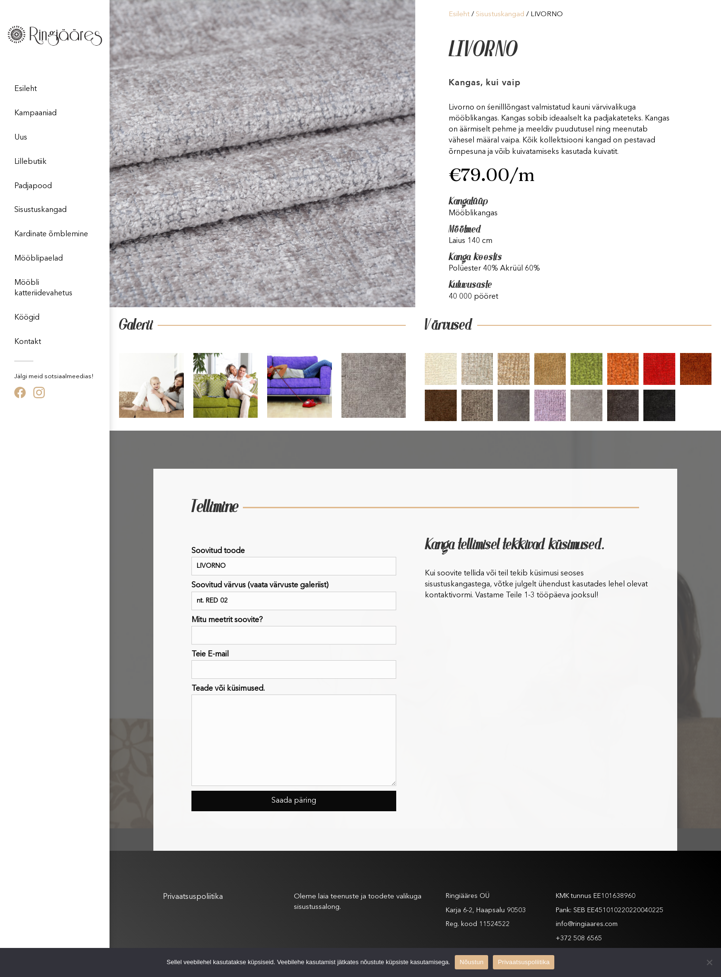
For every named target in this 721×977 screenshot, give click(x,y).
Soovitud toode (293, 561)
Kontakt (27, 342)
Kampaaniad (35, 113)
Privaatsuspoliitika (193, 897)
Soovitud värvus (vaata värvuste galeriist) (293, 596)
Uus (20, 137)
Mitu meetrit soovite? (293, 630)
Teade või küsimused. (293, 735)
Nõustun (471, 962)
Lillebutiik (30, 162)
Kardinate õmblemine (51, 234)
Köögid (27, 318)
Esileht (25, 89)
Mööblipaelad (38, 258)
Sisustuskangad (40, 210)
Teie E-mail (293, 665)
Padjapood (33, 186)
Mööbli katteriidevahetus (43, 288)
